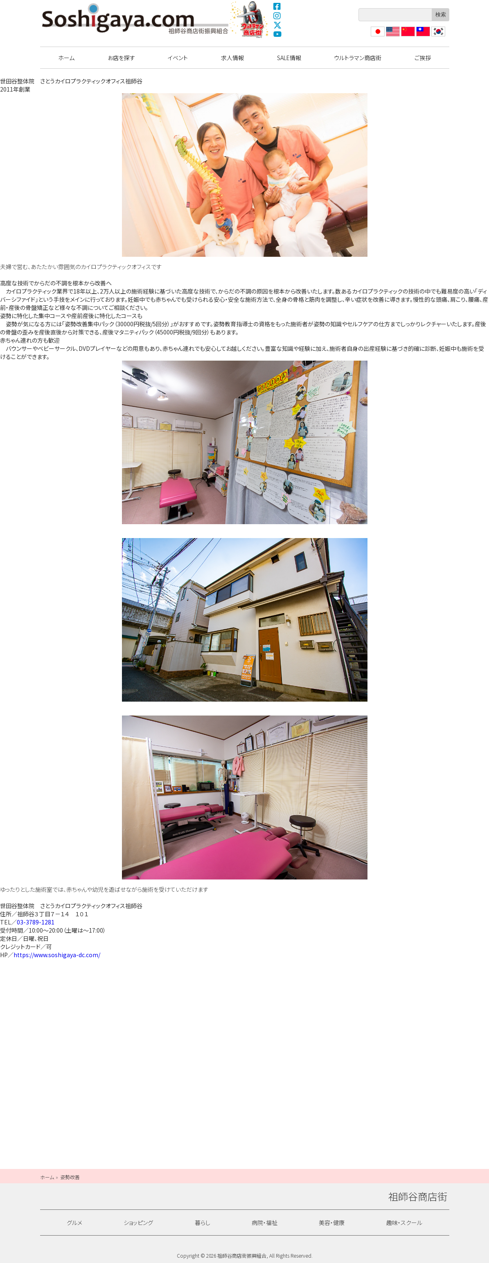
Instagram (277, 15)
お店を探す (121, 58)
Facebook (277, 6)
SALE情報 (289, 58)
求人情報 (232, 58)
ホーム (66, 58)
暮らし (202, 1222)
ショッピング (138, 1222)
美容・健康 (332, 1222)
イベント (178, 58)
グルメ (74, 1222)
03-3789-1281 (35, 922)
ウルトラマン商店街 (249, 19)
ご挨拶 (423, 58)
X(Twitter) (277, 25)
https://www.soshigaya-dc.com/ (57, 955)
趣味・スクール (404, 1222)
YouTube (277, 34)
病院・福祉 (264, 1222)
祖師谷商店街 (135, 18)
